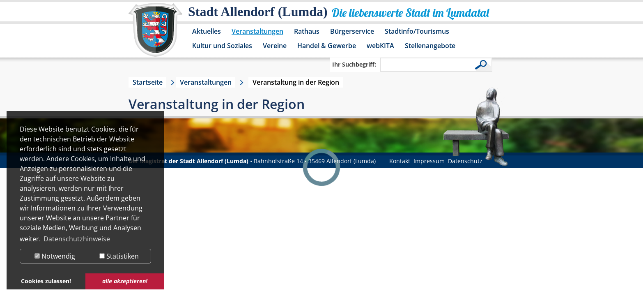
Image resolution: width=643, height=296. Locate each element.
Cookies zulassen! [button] (46, 281)
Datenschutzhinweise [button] (77, 238)
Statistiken (119, 256)
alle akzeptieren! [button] (124, 281)
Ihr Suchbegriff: (354, 64)
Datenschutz (465, 161)
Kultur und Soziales (222, 45)
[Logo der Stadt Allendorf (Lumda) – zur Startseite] (155, 34)
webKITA (380, 45)
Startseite (148, 82)
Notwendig (54, 256)
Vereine (275, 45)
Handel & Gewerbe (326, 45)
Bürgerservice (352, 31)
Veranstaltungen (257, 31)
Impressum (429, 161)
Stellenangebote (430, 45)
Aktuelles (206, 31)
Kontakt (399, 161)
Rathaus (306, 31)
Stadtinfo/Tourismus (417, 31)
